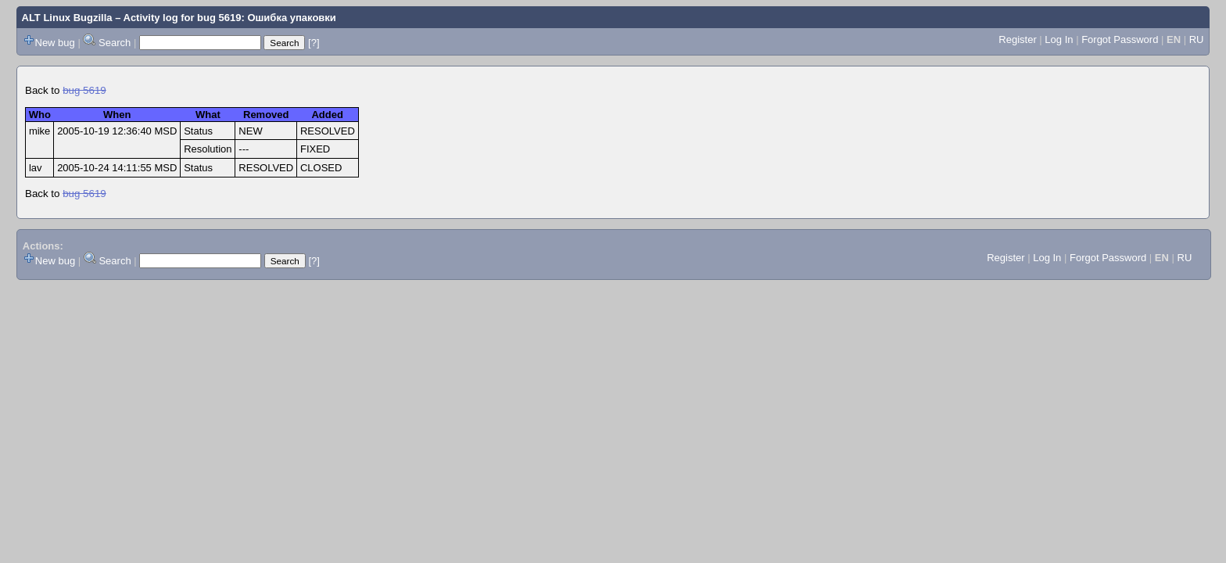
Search (115, 42)
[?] (313, 42)
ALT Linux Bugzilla (67, 17)
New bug (55, 42)
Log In (1059, 39)
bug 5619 (84, 90)
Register (1017, 39)
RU (1196, 39)
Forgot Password (1119, 39)
